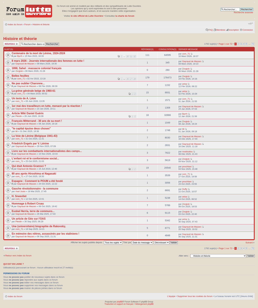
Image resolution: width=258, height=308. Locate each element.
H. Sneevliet (19, 196)
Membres (220, 30)
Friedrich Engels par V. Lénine (30, 143)
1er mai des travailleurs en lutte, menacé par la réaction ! (47, 106)
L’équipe (171, 296)
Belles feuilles (20, 75)
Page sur (225, 44)
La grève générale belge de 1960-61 (33, 90)
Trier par (138, 242)
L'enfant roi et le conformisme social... (35, 158)
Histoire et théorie (41, 24)
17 (131, 79)
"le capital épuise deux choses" (31, 128)
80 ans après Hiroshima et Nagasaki (34, 173)
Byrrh (19, 56)
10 (127, 56)
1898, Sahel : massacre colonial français (37, 68)
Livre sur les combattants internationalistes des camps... (47, 151)
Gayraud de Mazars (25, 63)
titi (16, 131)
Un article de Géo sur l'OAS (29, 218)
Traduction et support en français (118, 304)
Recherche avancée (243, 12)
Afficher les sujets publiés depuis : (96, 242)
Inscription (234, 30)
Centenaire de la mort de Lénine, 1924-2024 (38, 53)
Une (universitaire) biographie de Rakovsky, (39, 226)
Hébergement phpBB (144, 304)
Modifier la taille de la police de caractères (250, 23)
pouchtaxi (186, 166)
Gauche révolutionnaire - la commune (35, 188)
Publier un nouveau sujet (11, 44)
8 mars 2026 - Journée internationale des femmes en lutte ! (48, 60)
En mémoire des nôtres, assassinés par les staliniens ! (45, 233)
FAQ (210, 30)
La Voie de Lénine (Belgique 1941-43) (34, 135)
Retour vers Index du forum (18, 255)
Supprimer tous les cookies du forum (194, 296)
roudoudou (187, 151)
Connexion (248, 30)
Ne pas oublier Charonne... (28, 83)
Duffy (184, 189)
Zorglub (19, 71)
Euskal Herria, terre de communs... (33, 211)
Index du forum (15, 24)
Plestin (18, 116)
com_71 (186, 54)
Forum (27, 24)
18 (135, 79)
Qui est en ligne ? (13, 264)
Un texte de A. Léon (24, 98)
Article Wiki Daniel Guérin (27, 113)
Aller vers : (184, 255)
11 (131, 56)
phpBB (120, 302)
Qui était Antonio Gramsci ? (29, 166)
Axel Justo (20, 191)
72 (253, 44)
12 (135, 56)
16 (127, 79)
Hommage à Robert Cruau (28, 203)
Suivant (249, 242)
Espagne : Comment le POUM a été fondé (37, 181)
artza (184, 84)
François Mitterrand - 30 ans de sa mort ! (37, 121)
